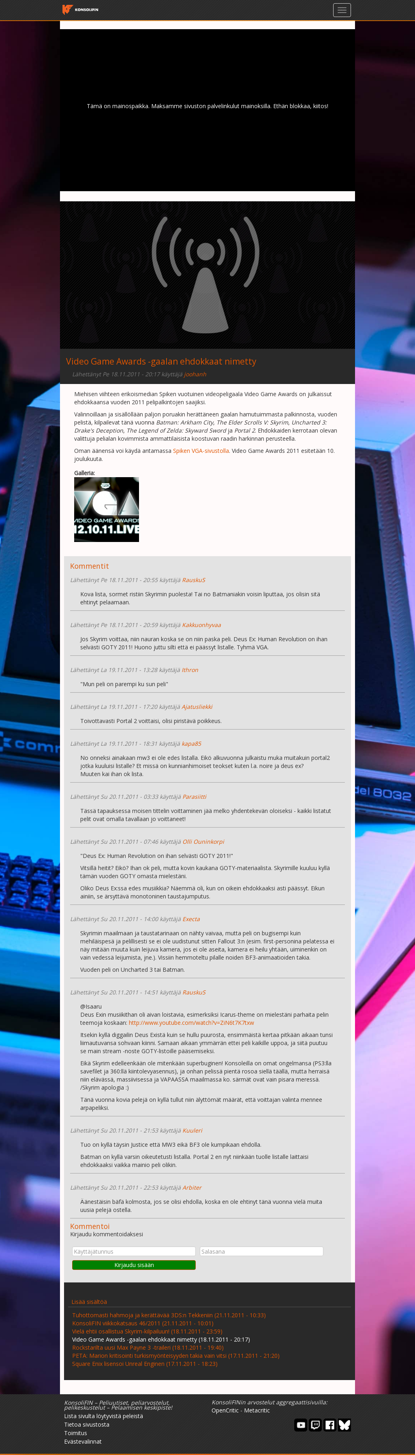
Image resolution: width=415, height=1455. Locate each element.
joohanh (195, 374)
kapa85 (191, 743)
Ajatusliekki (197, 706)
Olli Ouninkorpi (203, 841)
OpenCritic (225, 1410)
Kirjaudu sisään (134, 1265)
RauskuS (193, 580)
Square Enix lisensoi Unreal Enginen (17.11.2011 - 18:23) (145, 1364)
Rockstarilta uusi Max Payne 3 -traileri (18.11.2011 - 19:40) (148, 1347)
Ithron (190, 670)
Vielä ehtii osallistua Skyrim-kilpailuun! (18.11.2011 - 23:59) (147, 1331)
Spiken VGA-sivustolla (201, 450)
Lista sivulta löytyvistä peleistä (103, 1416)
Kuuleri (192, 1130)
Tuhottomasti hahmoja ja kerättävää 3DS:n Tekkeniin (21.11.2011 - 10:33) (169, 1315)
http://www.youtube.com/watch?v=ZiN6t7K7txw (191, 1022)
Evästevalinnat (83, 1441)
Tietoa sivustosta (86, 1424)
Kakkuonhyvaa (201, 625)
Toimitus (75, 1433)
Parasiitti (194, 796)
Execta (191, 919)
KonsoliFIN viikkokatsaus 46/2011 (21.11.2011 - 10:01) (143, 1323)
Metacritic (257, 1410)
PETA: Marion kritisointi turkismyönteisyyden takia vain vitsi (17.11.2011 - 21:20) (176, 1355)
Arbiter (191, 1187)
